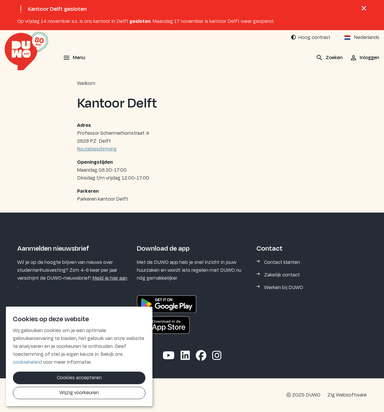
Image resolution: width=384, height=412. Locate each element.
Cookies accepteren (79, 377)
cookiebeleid (27, 362)
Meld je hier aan (110, 278)
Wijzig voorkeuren (79, 392)
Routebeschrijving (97, 149)
